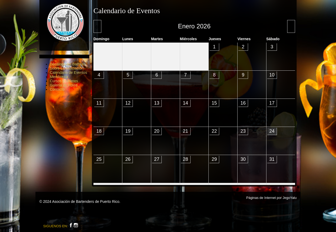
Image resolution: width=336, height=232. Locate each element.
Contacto (57, 89)
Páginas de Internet (261, 198)
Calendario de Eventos (68, 72)
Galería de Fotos (63, 85)
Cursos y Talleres (64, 81)
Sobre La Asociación (66, 68)
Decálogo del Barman (67, 64)
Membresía (59, 77)
